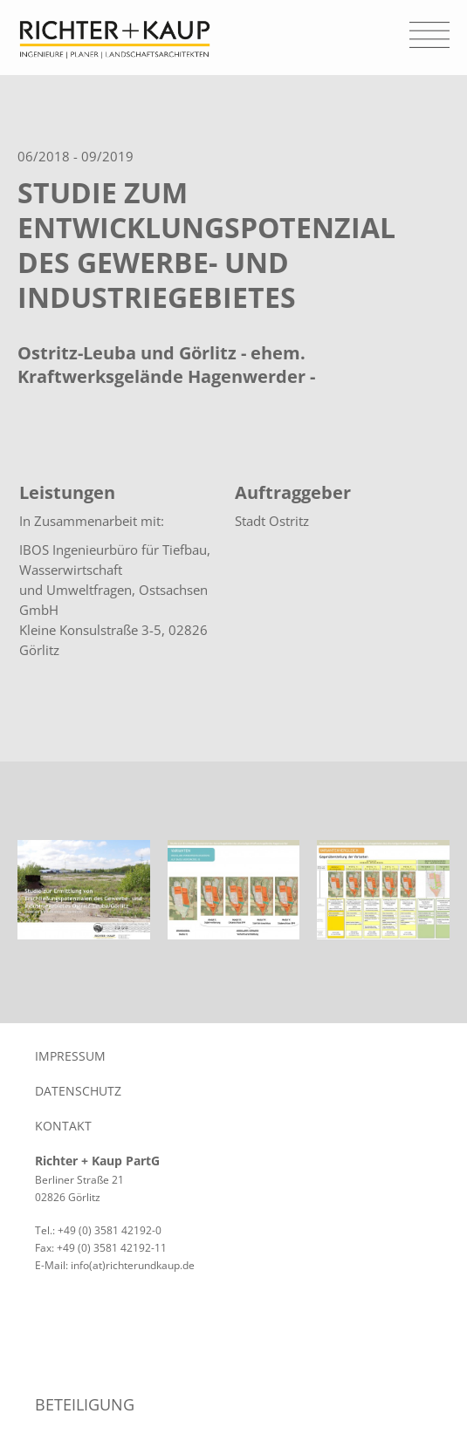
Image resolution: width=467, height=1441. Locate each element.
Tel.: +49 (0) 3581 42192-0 (98, 1230)
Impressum (70, 1056)
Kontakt (63, 1125)
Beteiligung (84, 1404)
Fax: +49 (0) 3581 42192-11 (101, 1247)
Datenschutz (78, 1090)
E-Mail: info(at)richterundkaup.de (115, 1265)
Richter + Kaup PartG (97, 1160)
